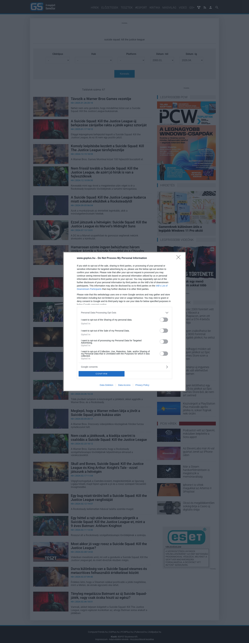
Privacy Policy (142, 385)
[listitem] (124, 312)
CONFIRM (102, 374)
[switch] (164, 320)
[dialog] (124, 321)
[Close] (179, 258)
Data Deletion (106, 385)
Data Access (124, 385)
